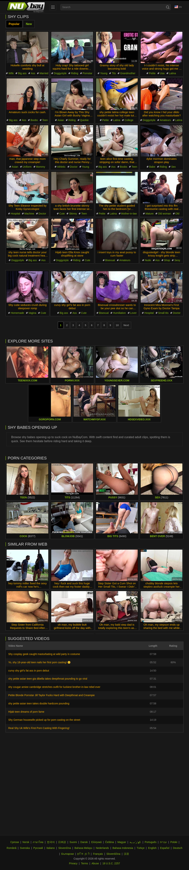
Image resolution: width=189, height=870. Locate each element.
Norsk (25, 842)
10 (117, 325)
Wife (11, 73)
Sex (173, 166)
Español (165, 847)
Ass (33, 73)
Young (103, 73)
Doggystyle (60, 73)
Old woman (164, 213)
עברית (163, 842)
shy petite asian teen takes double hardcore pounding (38, 703)
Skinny (73, 213)
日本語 (62, 842)
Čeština (109, 842)
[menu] (53, 7)
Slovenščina (113, 853)
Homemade (17, 312)
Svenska (25, 847)
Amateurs (165, 120)
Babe (152, 166)
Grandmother (127, 73)
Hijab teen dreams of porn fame (26, 711)
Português (150, 842)
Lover (133, 312)
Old (177, 213)
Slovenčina (64, 847)
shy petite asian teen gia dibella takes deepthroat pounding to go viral (47, 678)
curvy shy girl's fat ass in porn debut (28, 670)
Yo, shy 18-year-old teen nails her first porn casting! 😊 (39, 662)
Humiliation (119, 312)
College (129, 120)
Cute (62, 213)
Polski (173, 842)
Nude (148, 260)
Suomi (73, 842)
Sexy (177, 260)
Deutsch (177, 847)
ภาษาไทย (38, 842)
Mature (149, 213)
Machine (29, 213)
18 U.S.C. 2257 (111, 863)
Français (98, 853)
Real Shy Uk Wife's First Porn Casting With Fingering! (38, 728)
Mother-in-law (129, 213)
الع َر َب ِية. (135, 842)
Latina (172, 73)
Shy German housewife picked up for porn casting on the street (44, 719)
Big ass (22, 73)
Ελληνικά (96, 842)
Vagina (32, 312)
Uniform (27, 166)
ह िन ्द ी (83, 853)
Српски (14, 842)
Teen (45, 120)
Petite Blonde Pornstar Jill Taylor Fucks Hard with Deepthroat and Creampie (51, 695)
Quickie (84, 120)
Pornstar (87, 73)
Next (126, 325)
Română (11, 847)
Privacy (73, 863)
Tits (114, 73)
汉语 (126, 853)
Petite (152, 73)
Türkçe (141, 847)
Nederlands (102, 847)
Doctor (74, 166)
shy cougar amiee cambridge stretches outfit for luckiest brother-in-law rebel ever (54, 686)
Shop (167, 260)
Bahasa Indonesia (122, 847)
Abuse (95, 863)
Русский (38, 847)
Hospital (15, 213)
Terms (84, 863)
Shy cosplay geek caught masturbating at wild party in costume (44, 654)
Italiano (50, 847)
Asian (60, 120)
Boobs (34, 120)
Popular (14, 24)
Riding (74, 73)
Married (43, 73)
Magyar (121, 842)
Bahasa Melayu (83, 847)
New (29, 24)
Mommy (40, 166)
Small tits (163, 312)
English (152, 847)
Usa (162, 73)
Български (67, 853)
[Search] (168, 7)
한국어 (51, 842)
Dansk (84, 842)
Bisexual (110, 260)
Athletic (61, 166)
